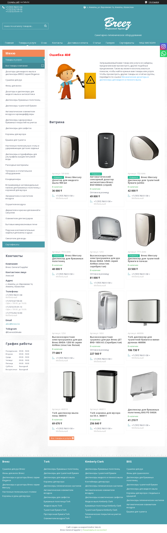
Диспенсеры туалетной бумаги (21, 105)
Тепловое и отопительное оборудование (18, 172)
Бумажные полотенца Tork (57, 501)
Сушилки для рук (13, 79)
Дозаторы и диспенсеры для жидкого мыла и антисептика (20, 92)
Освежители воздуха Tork (57, 518)
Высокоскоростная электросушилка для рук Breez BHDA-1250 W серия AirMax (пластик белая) (67, 341)
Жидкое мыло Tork (53, 505)
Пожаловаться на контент (95, 530)
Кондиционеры (13, 179)
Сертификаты (126, 42)
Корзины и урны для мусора (16, 496)
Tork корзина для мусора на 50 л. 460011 (105, 414)
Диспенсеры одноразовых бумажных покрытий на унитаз (21, 121)
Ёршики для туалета (15, 139)
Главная (9, 42)
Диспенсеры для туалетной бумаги (61, 473)
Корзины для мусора (15, 134)
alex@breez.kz (13, 324)
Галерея (110, 42)
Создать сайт (14, 2)
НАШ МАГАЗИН (147, 42)
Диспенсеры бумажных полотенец (22, 99)
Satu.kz (98, 527)
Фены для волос (13, 85)
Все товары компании (16, 65)
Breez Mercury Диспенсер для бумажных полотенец (67, 258)
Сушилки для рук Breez (13, 469)
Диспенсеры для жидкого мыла (59, 477)
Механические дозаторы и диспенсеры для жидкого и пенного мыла (124, 78)
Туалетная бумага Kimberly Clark (101, 509)
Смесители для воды (15, 238)
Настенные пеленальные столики (19, 491)
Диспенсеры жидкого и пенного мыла (104, 477)
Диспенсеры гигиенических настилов (62, 485)
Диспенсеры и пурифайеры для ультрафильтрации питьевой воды (21, 157)
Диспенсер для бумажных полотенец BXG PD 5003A (143, 411)
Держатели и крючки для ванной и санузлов (22, 211)
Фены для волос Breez (13, 473)
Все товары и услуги (61, 438)
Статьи (97, 42)
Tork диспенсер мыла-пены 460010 (65, 414)
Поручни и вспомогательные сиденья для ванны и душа (20, 231)
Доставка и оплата (78, 42)
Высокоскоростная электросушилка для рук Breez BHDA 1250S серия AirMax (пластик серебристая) (105, 261)
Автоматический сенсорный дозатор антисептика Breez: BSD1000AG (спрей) (102, 180)
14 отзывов (154, 2)
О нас (44, 42)
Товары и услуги (27, 42)
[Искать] (45, 26)
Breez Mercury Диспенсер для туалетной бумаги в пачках (143, 258)
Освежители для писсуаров (19, 218)
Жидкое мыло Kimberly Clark (99, 501)
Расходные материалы (17, 164)
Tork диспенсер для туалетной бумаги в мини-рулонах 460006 (144, 339)
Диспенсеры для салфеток (18, 128)
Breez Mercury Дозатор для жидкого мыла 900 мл (67, 180)
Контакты (57, 42)
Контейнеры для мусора (97, 481)
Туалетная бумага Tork (55, 509)
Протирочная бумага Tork (57, 514)
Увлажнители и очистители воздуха (19, 197)
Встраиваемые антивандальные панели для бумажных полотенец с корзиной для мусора (22, 187)
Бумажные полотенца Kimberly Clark (103, 505)
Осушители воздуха (15, 204)
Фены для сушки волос (138, 473)
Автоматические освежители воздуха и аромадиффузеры (20, 112)
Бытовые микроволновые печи (21, 224)
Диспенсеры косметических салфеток (104, 497)
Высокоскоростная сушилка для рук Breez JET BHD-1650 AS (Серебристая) (106, 339)
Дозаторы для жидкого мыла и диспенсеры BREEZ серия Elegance (22, 72)
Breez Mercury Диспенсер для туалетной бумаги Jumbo (143, 180)
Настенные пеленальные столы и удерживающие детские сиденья (22, 147)
